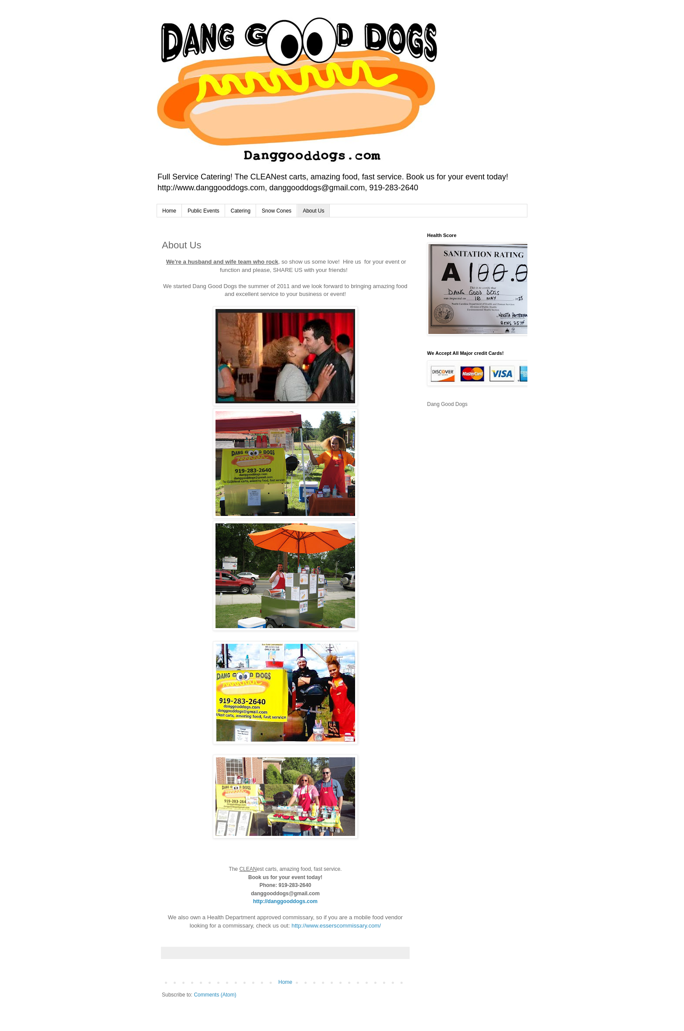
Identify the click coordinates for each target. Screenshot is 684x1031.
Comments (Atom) (215, 995)
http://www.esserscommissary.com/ (336, 925)
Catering (240, 211)
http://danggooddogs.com (285, 901)
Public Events (203, 211)
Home (169, 211)
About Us (313, 211)
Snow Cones (276, 211)
